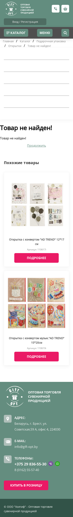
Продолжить (36, 145)
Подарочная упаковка (51, 41)
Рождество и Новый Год (25, 113)
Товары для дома (19, 54)
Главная (8, 41)
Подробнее (36, 258)
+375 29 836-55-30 (30, 464)
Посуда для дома (19, 66)
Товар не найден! (39, 46)
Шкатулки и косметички (26, 89)
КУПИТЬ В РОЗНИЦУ (26, 485)
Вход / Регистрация (25, 22)
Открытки (14, 46)
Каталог (25, 41)
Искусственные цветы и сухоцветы (34, 101)
